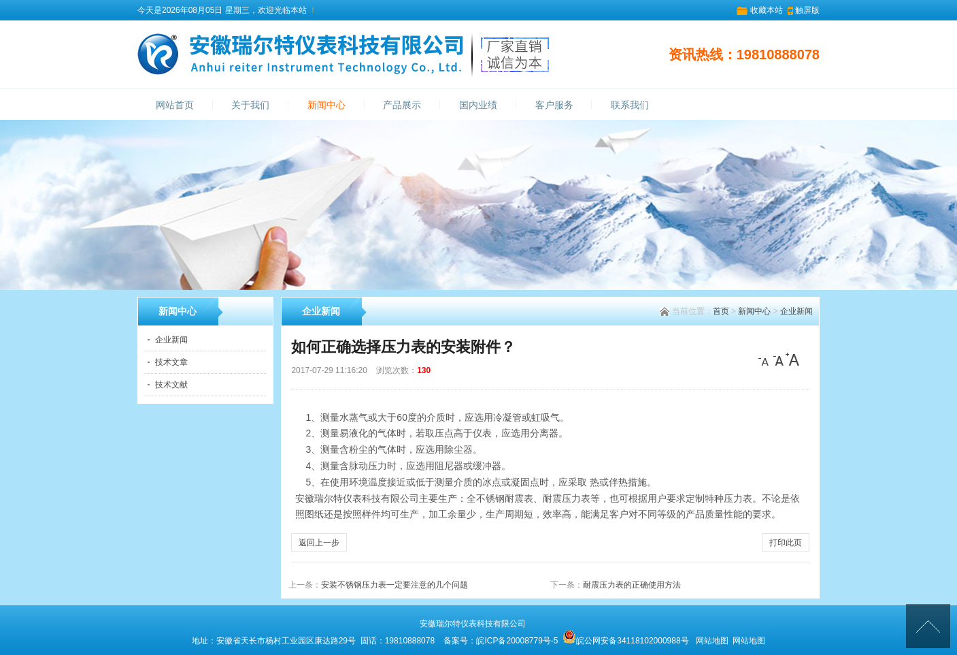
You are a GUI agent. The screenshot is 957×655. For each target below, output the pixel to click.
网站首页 (175, 105)
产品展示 (402, 105)
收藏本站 (766, 10)
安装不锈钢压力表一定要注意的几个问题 (394, 585)
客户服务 (554, 105)
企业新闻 (796, 311)
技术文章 (171, 362)
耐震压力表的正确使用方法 (632, 585)
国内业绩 (478, 105)
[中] (779, 359)
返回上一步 (319, 542)
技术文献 (171, 384)
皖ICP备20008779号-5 (517, 640)
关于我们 (250, 105)
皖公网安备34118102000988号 (632, 640)
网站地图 (712, 640)
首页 (721, 311)
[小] (765, 359)
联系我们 (630, 105)
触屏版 (807, 10)
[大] (792, 359)
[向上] (928, 626)
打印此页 (785, 542)
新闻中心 (326, 105)
